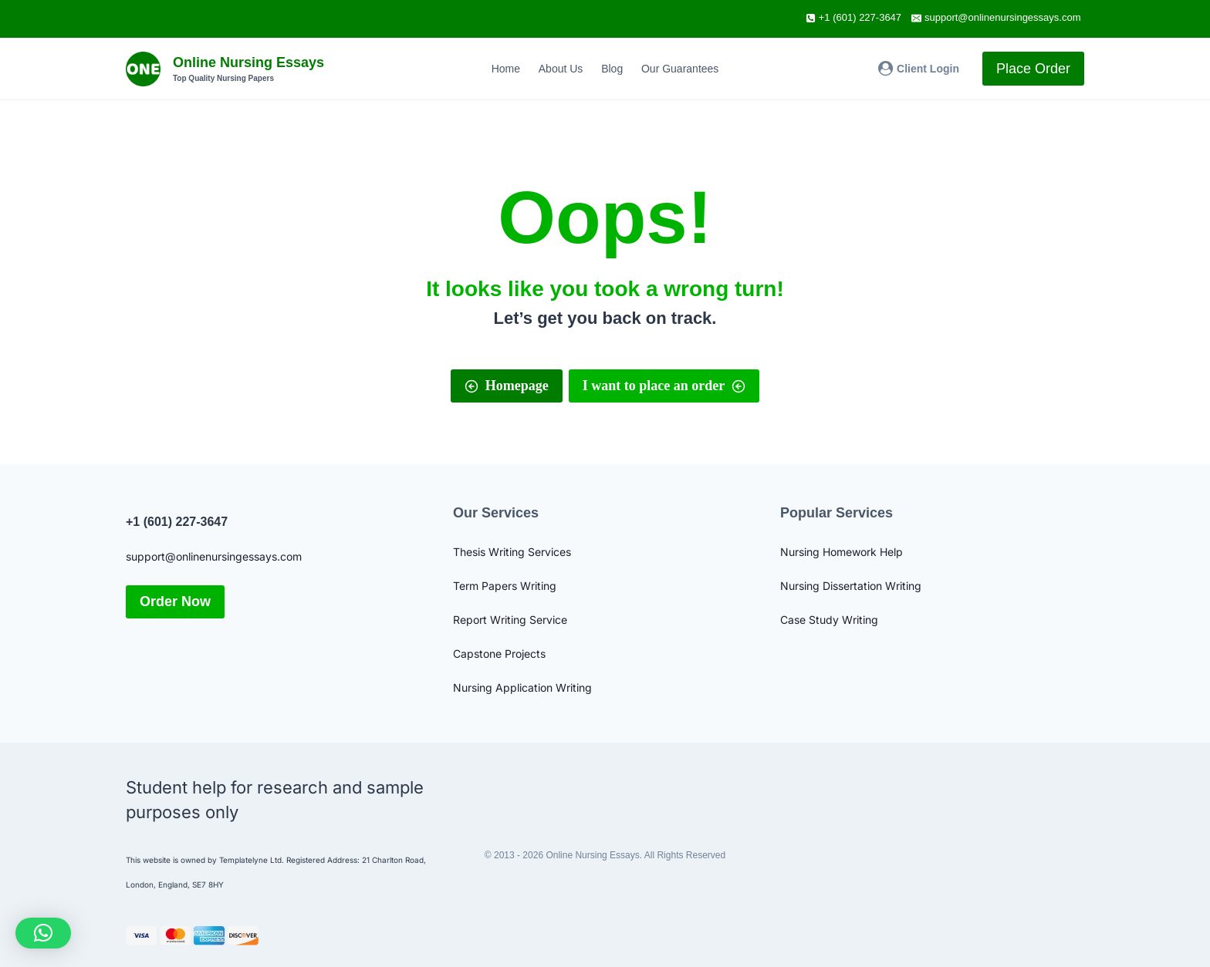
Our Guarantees (679, 68)
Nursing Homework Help (841, 551)
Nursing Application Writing (522, 687)
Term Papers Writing (504, 585)
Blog (612, 68)
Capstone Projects (499, 653)
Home (506, 68)
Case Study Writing (829, 619)
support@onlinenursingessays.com (214, 556)
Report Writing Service (510, 619)
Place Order (1033, 68)
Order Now (175, 601)
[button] (43, 933)
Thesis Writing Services (512, 551)
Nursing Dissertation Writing (850, 585)
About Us (561, 68)
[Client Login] (918, 68)
